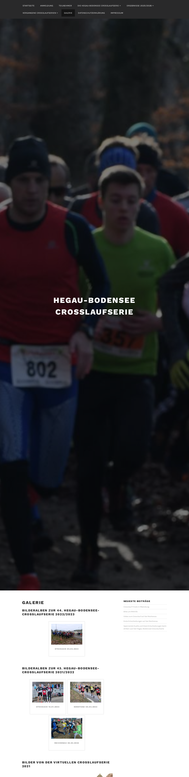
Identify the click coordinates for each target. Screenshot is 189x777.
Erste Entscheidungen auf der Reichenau (141, 613)
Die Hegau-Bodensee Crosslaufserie (98, 5)
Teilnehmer (65, 5)
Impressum (117, 13)
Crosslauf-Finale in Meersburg (136, 599)
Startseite (29, 5)
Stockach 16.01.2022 (48, 699)
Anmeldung (46, 5)
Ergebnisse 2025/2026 (139, 5)
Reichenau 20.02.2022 (66, 735)
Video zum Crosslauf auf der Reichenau (140, 609)
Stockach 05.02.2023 (67, 641)
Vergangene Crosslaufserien (39, 13)
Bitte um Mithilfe (131, 604)
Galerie (68, 13)
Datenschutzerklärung (91, 13)
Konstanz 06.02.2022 (85, 699)
